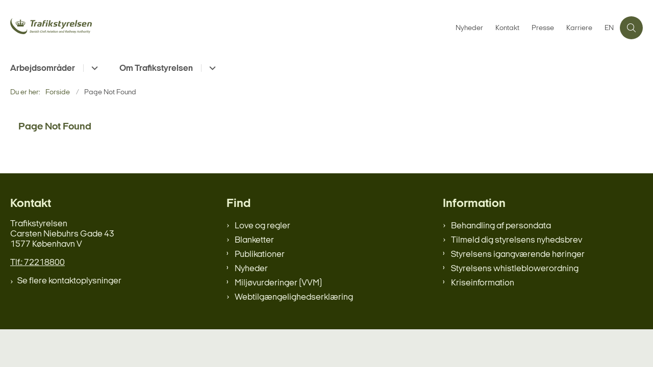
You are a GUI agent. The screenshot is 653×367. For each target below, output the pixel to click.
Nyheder (251, 269)
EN (609, 28)
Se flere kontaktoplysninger (69, 281)
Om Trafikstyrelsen (156, 68)
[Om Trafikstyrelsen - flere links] (211, 68)
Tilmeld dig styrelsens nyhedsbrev (516, 240)
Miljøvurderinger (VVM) (278, 283)
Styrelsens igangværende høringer (518, 254)
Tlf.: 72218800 (37, 262)
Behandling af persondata (501, 226)
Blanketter (254, 240)
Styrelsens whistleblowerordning (515, 269)
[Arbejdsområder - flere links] (93, 68)
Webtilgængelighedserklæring (294, 297)
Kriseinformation (482, 283)
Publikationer (260, 254)
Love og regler (262, 226)
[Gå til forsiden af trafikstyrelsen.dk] (86, 27)
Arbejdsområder (42, 68)
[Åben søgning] (631, 27)
